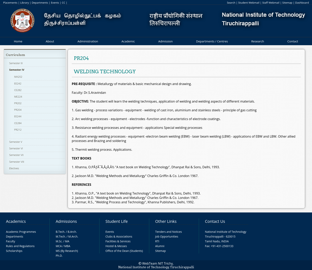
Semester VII (16, 155)
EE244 (17, 116)
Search (231, 2)
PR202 (17, 103)
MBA (67, 246)
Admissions (66, 221)
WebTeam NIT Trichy (157, 263)
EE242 (17, 83)
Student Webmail (248, 2)
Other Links (165, 221)
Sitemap (287, 2)
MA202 (18, 76)
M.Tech (60, 236)
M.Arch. (73, 236)
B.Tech (60, 232)
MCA (59, 246)
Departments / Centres (212, 41)
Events (55, 2)
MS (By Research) (67, 251)
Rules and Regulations (20, 246)
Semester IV (16, 69)
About (50, 41)
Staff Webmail (270, 2)
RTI (157, 241)
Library (24, 2)
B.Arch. (72, 232)
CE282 (17, 90)
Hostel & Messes (116, 246)
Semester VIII (16, 161)
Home (18, 41)
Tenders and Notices (168, 232)
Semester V (15, 142)
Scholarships (14, 251)
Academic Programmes (21, 232)
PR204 (17, 110)
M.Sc (59, 241)
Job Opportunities (166, 236)
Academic (128, 41)
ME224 (18, 96)
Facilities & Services (118, 241)
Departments (40, 2)
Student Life (116, 221)
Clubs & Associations (118, 236)
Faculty (10, 241)
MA (67, 241)
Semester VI (16, 148)
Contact (292, 41)
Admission (165, 41)
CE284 (17, 123)
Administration (87, 41)
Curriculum (15, 55)
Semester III (16, 63)
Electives (14, 168)
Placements (10, 2)
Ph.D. (59, 255)
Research (257, 41)
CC (63, 2)
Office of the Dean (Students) (124, 251)
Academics (16, 221)
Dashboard (302, 2)
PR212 (17, 129)
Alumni (159, 246)
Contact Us (215, 221)
